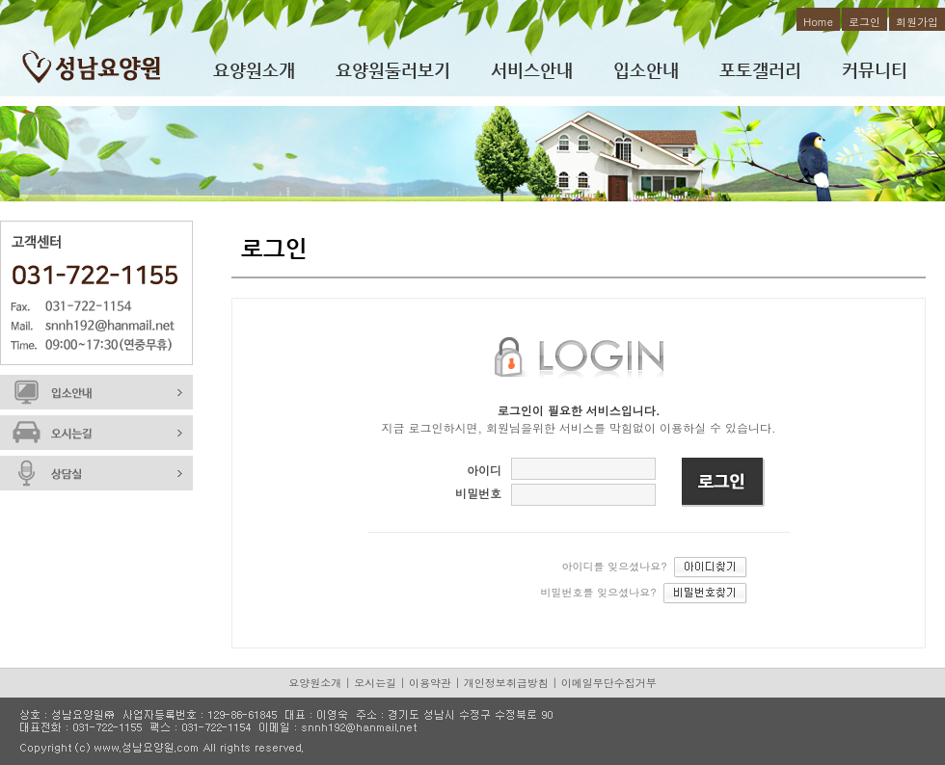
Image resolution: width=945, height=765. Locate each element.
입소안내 (646, 70)
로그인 (864, 21)
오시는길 (375, 682)
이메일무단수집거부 (609, 682)
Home (818, 21)
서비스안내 (532, 70)
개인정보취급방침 (506, 682)
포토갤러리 (760, 70)
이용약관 (430, 682)
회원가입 (917, 21)
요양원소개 (254, 70)
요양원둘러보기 (393, 70)
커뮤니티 (874, 70)
